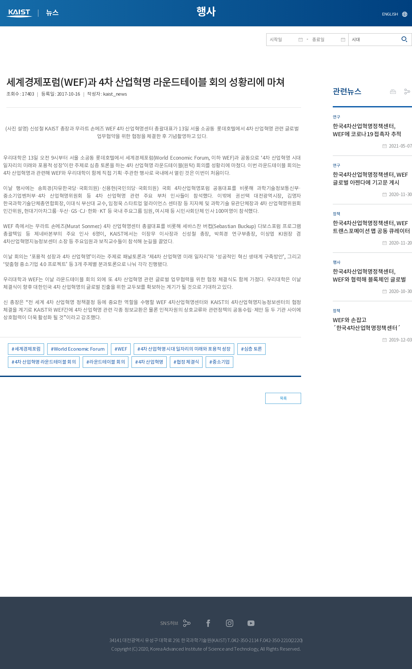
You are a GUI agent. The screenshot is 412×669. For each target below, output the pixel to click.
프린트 (393, 91)
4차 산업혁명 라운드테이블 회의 (45, 362)
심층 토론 (253, 349)
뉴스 (52, 12)
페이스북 (208, 623)
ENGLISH (390, 14)
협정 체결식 (188, 362)
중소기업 (221, 362)
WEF (122, 349)
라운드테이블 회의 (107, 362)
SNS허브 (169, 623)
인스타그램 (229, 623)
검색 (405, 39)
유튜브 (251, 623)
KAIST (20, 14)
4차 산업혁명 (150, 362)
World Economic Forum (79, 349)
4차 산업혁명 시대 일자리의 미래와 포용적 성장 (185, 349)
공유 (407, 91)
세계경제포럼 (28, 349)
